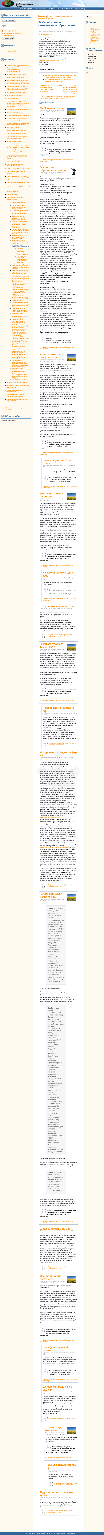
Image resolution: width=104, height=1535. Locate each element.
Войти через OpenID (10, 31)
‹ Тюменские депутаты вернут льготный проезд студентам (46, 88)
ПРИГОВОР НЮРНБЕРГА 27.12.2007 (18, 168)
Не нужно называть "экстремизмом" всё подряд (18, 292)
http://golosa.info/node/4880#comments (54, 847)
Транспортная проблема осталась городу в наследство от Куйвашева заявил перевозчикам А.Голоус (20, 283)
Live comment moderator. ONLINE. (17, 92)
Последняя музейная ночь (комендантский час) (15, 164)
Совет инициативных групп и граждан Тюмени (16, 198)
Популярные (40, 9)
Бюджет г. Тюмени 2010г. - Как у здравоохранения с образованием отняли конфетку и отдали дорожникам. (18, 104)
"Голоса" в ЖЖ (95, 34)
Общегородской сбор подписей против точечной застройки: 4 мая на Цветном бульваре (18, 147)
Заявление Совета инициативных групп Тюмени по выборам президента (18, 371)
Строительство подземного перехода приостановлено (20, 277)
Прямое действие (45, 34)
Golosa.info (23, 1)
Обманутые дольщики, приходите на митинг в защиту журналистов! (19, 218)
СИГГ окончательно (52, 108)
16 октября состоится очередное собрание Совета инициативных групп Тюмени (19, 333)
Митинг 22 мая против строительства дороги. (14, 142)
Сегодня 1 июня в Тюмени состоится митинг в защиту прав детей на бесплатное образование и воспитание (20, 305)
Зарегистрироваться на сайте (13, 33)
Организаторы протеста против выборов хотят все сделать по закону (17, 156)
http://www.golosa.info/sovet (49, 61)
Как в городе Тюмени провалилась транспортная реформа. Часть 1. (18, 123)
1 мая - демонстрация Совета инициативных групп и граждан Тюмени (19, 310)
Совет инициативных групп (95, 30)
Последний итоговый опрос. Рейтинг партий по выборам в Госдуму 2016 (20, 297)
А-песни (93, 33)
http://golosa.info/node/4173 (50, 817)
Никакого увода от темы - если (51, 645)
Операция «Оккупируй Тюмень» (17, 152)
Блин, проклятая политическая (50, 356)
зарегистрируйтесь (69, 97)
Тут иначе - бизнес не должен (51, 495)
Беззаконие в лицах (13, 98)
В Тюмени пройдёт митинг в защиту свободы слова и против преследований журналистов (20, 213)
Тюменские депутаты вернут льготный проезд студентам (20, 242)
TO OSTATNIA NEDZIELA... (15, 95)
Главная (41, 16)
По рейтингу (80, 9)
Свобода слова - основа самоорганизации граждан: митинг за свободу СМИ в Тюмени (20, 232)
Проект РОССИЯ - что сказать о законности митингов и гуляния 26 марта (18, 178)
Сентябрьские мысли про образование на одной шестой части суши (22, 259)
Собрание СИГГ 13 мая (19, 379)
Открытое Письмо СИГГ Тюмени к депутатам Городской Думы (19, 237)
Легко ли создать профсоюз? (16, 134)
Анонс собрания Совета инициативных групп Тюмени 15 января (19, 357)
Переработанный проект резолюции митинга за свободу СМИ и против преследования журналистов (19, 224)
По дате (51, 9)
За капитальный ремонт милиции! (18, 115)
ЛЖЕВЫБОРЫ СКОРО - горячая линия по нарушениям (17, 137)
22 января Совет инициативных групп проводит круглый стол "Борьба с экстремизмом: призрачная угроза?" (20, 363)
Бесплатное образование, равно (53, 169)
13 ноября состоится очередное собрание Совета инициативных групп (19, 347)
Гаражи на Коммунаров (14, 112)
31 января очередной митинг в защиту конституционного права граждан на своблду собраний (17, 88)
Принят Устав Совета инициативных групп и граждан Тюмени (19, 207)
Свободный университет (20, 264)
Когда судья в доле (13, 127)
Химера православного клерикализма (14, 390)
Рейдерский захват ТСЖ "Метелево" (18, 187)
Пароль (4, 26)
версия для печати (47, 97)
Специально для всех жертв (50, 1277)
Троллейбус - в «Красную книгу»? (17, 382)
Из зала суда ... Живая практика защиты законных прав (17, 119)
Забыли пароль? (9, 35)
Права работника (95, 39)
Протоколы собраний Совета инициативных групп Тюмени (19, 202)
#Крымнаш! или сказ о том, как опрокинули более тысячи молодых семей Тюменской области (18, 76)
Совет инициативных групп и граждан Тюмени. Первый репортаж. (20, 267)
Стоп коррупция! (17, 300)
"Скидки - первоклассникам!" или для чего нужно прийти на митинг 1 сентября (23, 251)
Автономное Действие (94, 41)
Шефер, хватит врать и (55, 1228)
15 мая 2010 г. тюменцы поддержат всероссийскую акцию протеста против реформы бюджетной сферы (18, 82)
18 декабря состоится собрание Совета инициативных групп (19, 352)
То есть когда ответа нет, (53, 1429)
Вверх (58, 85)
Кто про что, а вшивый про (57, 606)
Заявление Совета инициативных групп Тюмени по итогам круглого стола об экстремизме (20, 316)
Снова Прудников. (12, 194)
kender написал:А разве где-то (51, 895)
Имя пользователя (8, 21)
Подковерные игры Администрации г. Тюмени (20, 288)
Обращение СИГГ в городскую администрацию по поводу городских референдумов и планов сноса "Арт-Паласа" (20, 340)
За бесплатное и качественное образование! (20, 245)
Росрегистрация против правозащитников (14, 190)
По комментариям (64, 9)
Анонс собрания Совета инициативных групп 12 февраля (19, 376)
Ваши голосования (13, 53)
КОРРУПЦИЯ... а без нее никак (16, 131)
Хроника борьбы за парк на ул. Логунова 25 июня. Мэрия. (17, 395)
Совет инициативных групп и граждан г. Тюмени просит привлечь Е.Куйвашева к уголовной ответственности (21, 273)
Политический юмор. (13, 161)
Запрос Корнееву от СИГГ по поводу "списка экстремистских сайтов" (20, 327)
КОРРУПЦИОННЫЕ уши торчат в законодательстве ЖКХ (17, 70)
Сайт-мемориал (25, 9)
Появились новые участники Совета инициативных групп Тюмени (18, 322)
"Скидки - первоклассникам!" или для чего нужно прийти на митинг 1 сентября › (70, 89)
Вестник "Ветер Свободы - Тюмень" (18, 109)
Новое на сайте (11, 51)
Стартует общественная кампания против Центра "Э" (18, 66)
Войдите (57, 97)
